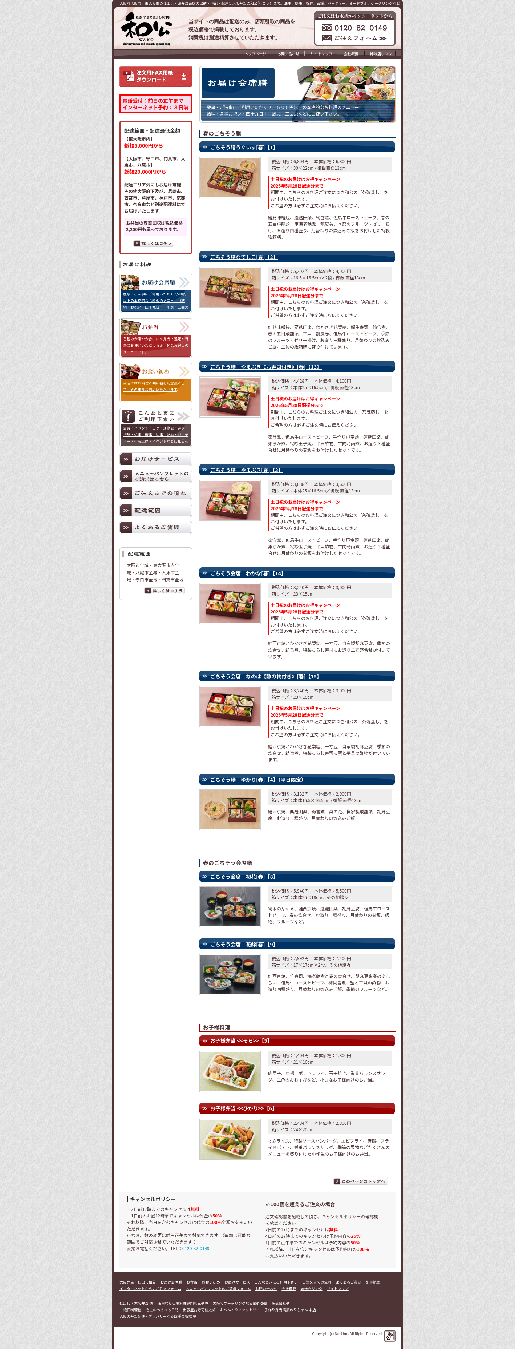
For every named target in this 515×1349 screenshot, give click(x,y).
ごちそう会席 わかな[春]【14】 (248, 573)
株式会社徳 (281, 1303)
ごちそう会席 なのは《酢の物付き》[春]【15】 (266, 676)
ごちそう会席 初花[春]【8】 (244, 876)
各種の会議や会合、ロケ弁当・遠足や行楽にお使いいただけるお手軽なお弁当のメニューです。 (155, 345)
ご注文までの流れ (316, 1282)
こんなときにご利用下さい (276, 1282)
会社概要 (288, 1288)
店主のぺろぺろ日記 (162, 1309)
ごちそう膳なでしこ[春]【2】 (244, 257)
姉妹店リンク (312, 1288)
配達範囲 (373, 1282)
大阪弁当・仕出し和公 (137, 1282)
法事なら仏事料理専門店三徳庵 (183, 1303)
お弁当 (192, 1282)
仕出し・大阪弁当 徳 (136, 1303)
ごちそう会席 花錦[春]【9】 (244, 944)
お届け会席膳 (171, 1282)
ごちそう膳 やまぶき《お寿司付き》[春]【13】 (266, 366)
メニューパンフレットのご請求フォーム (218, 1288)
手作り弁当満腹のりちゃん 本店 (290, 1309)
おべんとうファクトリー (240, 1309)
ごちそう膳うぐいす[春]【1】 (244, 147)
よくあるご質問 (348, 1282)
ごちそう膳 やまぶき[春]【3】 (246, 470)
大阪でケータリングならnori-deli (240, 1303)
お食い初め (211, 1282)
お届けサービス (237, 1282)
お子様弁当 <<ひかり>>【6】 (243, 1108)
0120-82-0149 (196, 1248)
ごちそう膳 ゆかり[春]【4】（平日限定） (258, 779)
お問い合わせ (266, 1288)
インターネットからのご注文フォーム (150, 1288)
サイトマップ (338, 1288)
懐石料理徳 (132, 1309)
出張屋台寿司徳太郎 (199, 1309)
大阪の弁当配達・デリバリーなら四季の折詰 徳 (157, 1316)
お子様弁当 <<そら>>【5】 (241, 1040)
